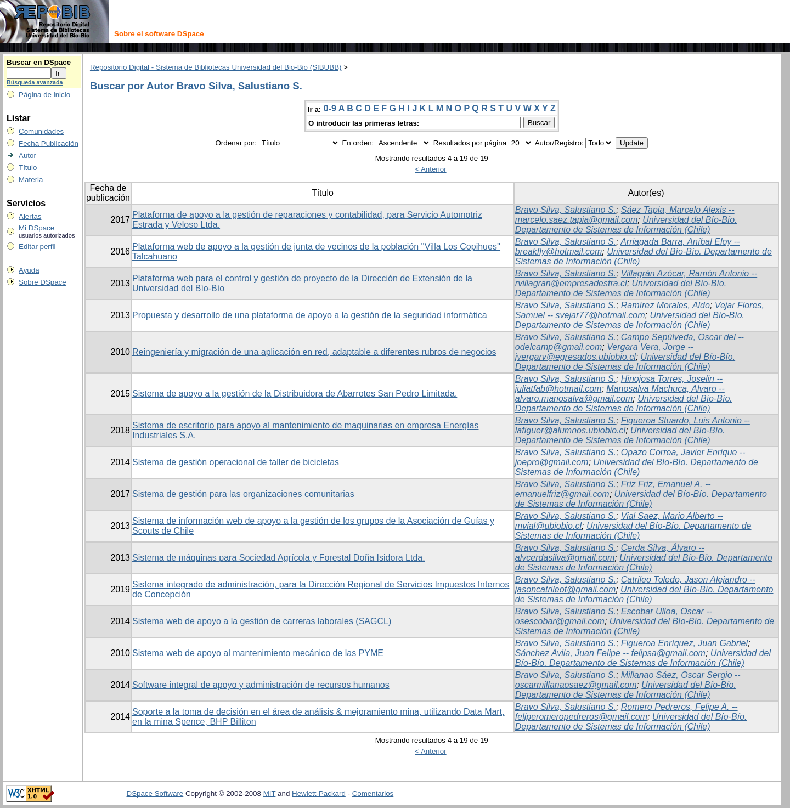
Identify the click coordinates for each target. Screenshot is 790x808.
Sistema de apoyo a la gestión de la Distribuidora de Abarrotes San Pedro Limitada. (294, 393)
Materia (31, 180)
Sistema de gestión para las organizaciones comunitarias (243, 494)
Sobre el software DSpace (159, 34)
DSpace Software (155, 793)
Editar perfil (37, 246)
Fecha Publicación (48, 143)
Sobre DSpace (42, 282)
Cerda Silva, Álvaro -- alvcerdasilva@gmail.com (609, 552)
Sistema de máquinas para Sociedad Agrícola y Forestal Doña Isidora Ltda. (278, 557)
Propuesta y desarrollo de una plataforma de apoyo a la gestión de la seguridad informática (309, 315)
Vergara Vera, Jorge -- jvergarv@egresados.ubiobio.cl (604, 351)
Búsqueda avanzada (35, 82)
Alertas (30, 216)
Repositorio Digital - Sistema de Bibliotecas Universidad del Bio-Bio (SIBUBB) (216, 67)
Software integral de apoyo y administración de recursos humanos (261, 685)
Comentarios (373, 793)
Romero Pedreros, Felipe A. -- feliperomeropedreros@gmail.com (626, 711)
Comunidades (41, 131)
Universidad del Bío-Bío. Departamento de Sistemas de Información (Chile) (626, 224)
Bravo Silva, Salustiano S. (565, 209)
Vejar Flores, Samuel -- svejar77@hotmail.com (639, 310)
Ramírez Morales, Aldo (665, 305)
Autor (27, 155)
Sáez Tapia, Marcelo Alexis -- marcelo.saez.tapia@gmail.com (625, 214)
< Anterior (430, 169)
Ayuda (29, 270)
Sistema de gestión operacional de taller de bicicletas (235, 462)
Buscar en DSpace (39, 62)
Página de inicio (44, 95)
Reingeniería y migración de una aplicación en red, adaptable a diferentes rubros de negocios (314, 352)
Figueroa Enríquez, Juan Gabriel (684, 643)
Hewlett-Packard (319, 793)
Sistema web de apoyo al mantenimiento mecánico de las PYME (257, 653)
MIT (269, 793)
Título (28, 167)
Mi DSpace (36, 228)
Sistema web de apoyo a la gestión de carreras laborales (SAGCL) (261, 621)
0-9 (330, 108)
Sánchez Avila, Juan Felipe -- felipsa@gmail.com (610, 653)
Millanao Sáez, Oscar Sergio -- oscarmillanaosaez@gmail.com (628, 680)
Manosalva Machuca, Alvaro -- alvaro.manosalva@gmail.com (620, 393)
